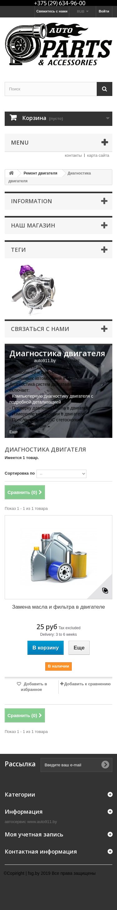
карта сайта (98, 155)
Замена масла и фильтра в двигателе (58, 607)
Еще (13, 431)
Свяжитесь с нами (52, 11)
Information (31, 201)
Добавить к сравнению (87, 684)
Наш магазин (33, 225)
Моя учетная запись (34, 834)
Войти (104, 11)
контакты (73, 155)
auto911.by (45, 360)
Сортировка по (20, 473)
